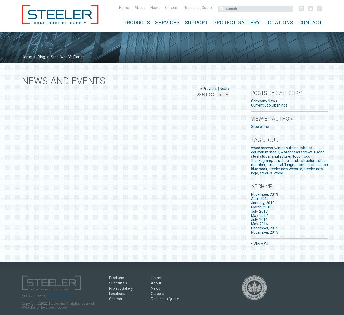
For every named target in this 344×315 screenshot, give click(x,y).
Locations (279, 22)
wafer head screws (297, 152)
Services (167, 22)
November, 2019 (264, 194)
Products (136, 22)
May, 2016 (259, 224)
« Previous (208, 89)
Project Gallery (236, 22)
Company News (264, 101)
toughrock (301, 156)
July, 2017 (259, 211)
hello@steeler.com (61, 296)
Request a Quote (198, 8)
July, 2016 (259, 220)
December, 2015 (264, 228)
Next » (225, 89)
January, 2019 (262, 203)
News (155, 8)
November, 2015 (264, 232)
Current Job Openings (269, 105)
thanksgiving (261, 160)
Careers (171, 8)
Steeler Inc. (260, 126)
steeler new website (285, 169)
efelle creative (56, 307)
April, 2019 (260, 199)
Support (196, 22)
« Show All (259, 243)
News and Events (63, 81)
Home (124, 8)
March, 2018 (261, 207)
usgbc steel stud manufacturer (287, 154)
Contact (310, 22)
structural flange (280, 165)
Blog (41, 57)
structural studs (287, 160)
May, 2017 (259, 215)
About (140, 8)
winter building (286, 148)
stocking (303, 165)
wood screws (262, 148)
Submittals (118, 283)
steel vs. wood (271, 173)
